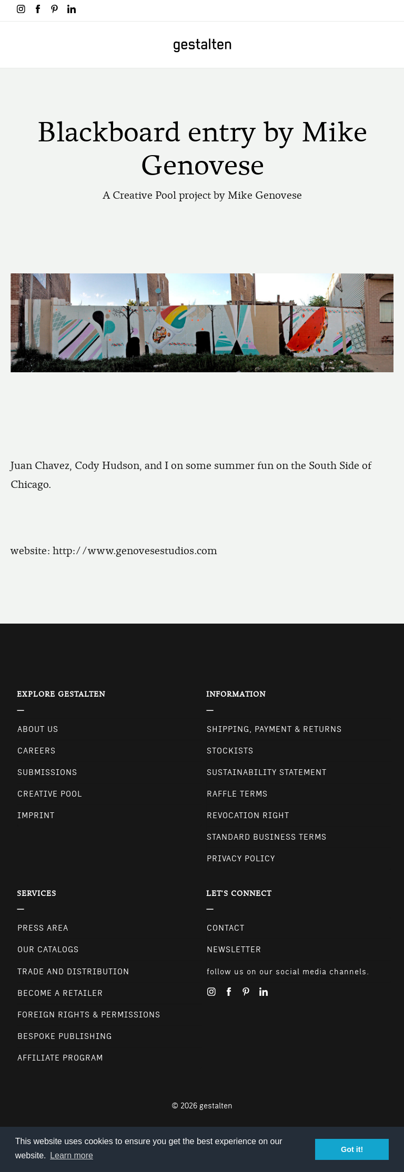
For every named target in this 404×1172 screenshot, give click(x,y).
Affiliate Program (60, 1058)
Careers (36, 751)
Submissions (47, 772)
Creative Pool (49, 794)
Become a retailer (60, 993)
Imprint (36, 815)
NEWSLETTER (234, 949)
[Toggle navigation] (14, 45)
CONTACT (226, 928)
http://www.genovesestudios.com (135, 551)
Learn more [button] (71, 1155)
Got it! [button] (352, 1149)
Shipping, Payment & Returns (274, 729)
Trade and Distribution (73, 971)
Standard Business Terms (267, 837)
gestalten (216, 1105)
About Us (37, 729)
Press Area (42, 928)
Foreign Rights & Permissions (88, 1015)
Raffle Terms (237, 794)
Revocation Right (248, 815)
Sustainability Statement (267, 772)
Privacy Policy (241, 858)
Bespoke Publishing (64, 1036)
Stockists (230, 751)
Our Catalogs (48, 949)
